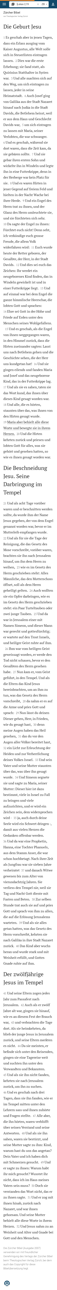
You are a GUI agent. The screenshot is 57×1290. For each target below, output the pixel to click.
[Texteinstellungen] (53, 4)
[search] (27, 4)
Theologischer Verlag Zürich (17, 16)
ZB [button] (45, 4)
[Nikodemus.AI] (7, 1283)
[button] (4, 4)
